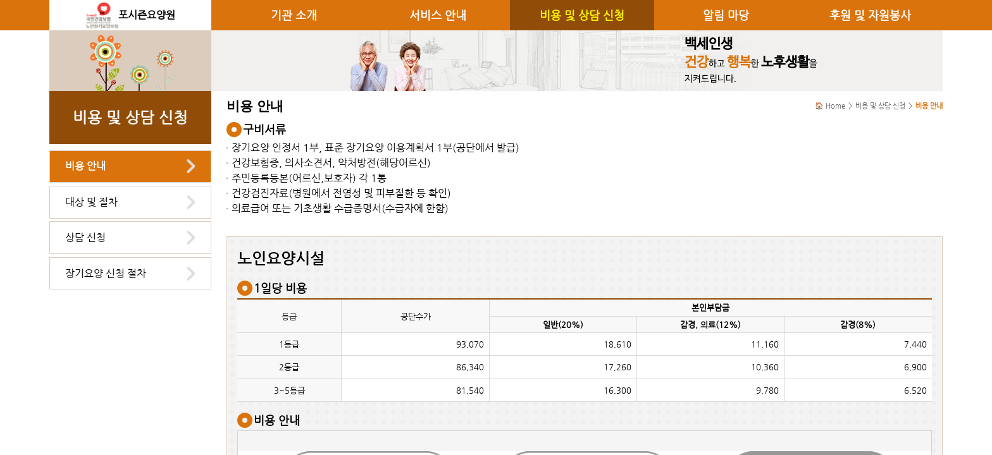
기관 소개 (294, 15)
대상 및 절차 (91, 202)
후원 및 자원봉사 (870, 15)
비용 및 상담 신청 (582, 15)
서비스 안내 (437, 15)
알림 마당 (726, 15)
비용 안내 (85, 166)
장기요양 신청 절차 (105, 273)
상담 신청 (85, 237)
